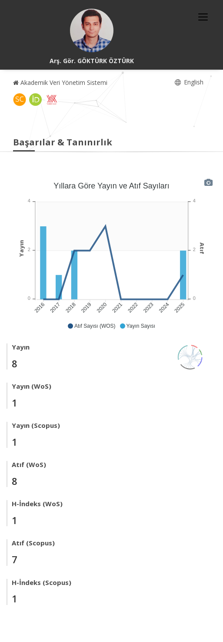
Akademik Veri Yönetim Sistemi (60, 82)
